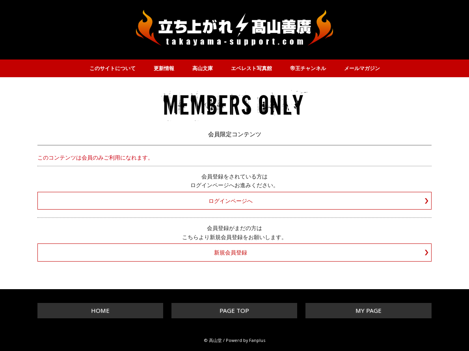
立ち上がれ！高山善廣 (234, 28)
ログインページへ (230, 200)
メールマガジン (362, 68)
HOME (100, 310)
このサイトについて (112, 68)
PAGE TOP (234, 310)
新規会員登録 (230, 252)
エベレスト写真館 (251, 68)
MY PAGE (368, 310)
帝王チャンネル (308, 68)
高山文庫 (202, 68)
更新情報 (164, 68)
